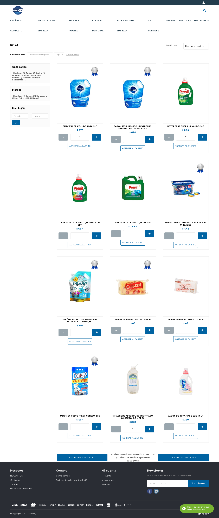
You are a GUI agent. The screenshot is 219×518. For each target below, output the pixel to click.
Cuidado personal (98, 25)
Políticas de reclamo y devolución (72, 480)
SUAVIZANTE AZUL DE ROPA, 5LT (80, 126)
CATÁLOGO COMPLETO (16, 25)
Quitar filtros (72, 54)
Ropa (58, 54)
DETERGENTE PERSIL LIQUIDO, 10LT (133, 223)
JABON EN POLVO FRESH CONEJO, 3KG (80, 416)
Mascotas (185, 20)
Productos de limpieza (46, 25)
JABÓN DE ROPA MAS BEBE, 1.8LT (185, 416)
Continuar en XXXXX (82, 457)
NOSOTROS (16, 475)
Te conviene (153, 25)
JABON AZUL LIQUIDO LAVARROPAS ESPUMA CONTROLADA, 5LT (132, 127)
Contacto (15, 480)
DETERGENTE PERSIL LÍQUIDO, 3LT (185, 126)
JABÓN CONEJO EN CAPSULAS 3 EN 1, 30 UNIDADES (185, 224)
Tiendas (14, 484)
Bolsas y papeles (74, 25)
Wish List (106, 484)
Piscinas (170, 20)
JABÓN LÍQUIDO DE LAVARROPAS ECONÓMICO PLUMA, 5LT (80, 320)
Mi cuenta (106, 475)
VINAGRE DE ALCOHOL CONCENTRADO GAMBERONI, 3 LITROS (133, 417)
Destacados (201, 20)
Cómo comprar (63, 475)
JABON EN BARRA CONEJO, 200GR (185, 319)
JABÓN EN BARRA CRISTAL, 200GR (133, 319)
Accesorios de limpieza (125, 25)
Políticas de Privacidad (21, 488)
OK (16, 123)
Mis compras (108, 480)
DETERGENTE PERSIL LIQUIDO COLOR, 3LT (80, 224)
